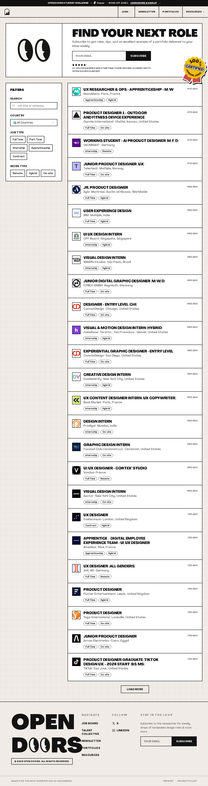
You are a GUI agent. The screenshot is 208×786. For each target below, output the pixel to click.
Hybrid (33, 173)
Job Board (90, 723)
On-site (48, 173)
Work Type (18, 166)
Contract (19, 156)
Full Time (18, 139)
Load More (135, 689)
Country (17, 115)
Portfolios (171, 11)
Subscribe (138, 56)
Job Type (17, 132)
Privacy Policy (187, 781)
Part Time (35, 139)
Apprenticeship (40, 147)
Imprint (168, 781)
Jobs (126, 11)
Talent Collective (90, 732)
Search (16, 98)
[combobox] (33, 122)
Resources (195, 11)
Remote (18, 173)
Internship (19, 147)
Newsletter (146, 11)
